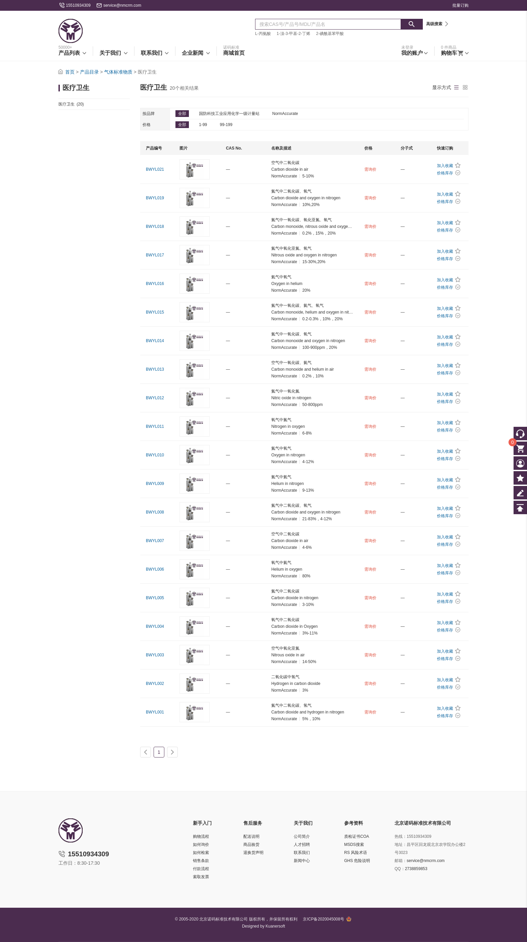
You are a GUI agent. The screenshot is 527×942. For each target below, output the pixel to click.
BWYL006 (155, 569)
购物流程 (201, 836)
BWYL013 (155, 369)
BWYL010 (155, 455)
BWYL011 (155, 426)
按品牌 (149, 113)
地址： (401, 844)
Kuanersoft (275, 926)
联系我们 (302, 852)
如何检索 (201, 852)
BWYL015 (155, 312)
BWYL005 (155, 598)
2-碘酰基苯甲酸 (330, 33)
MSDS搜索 (354, 844)
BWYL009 (155, 483)
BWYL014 (155, 340)
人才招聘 (302, 844)
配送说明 (251, 836)
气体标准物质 (118, 72)
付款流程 (201, 868)
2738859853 (416, 868)
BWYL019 (155, 198)
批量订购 (460, 5)
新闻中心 (302, 860)
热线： (401, 836)
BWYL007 (155, 540)
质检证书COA (356, 836)
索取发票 (201, 876)
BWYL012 (155, 398)
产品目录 (89, 72)
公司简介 (302, 836)
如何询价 (201, 844)
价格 (147, 124)
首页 (70, 72)
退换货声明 (253, 852)
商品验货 (251, 844)
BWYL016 (155, 283)
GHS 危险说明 (357, 860)
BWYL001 (155, 712)
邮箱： (401, 860)
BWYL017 (155, 255)
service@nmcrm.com (122, 5)
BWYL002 (155, 683)
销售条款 (201, 860)
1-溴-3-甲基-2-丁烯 (293, 33)
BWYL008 (155, 512)
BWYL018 (155, 226)
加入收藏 (445, 165)
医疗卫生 (71, 104)
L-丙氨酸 (263, 33)
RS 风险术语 (355, 852)
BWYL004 (155, 626)
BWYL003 (155, 655)
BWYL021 (155, 169)
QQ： (400, 868)
